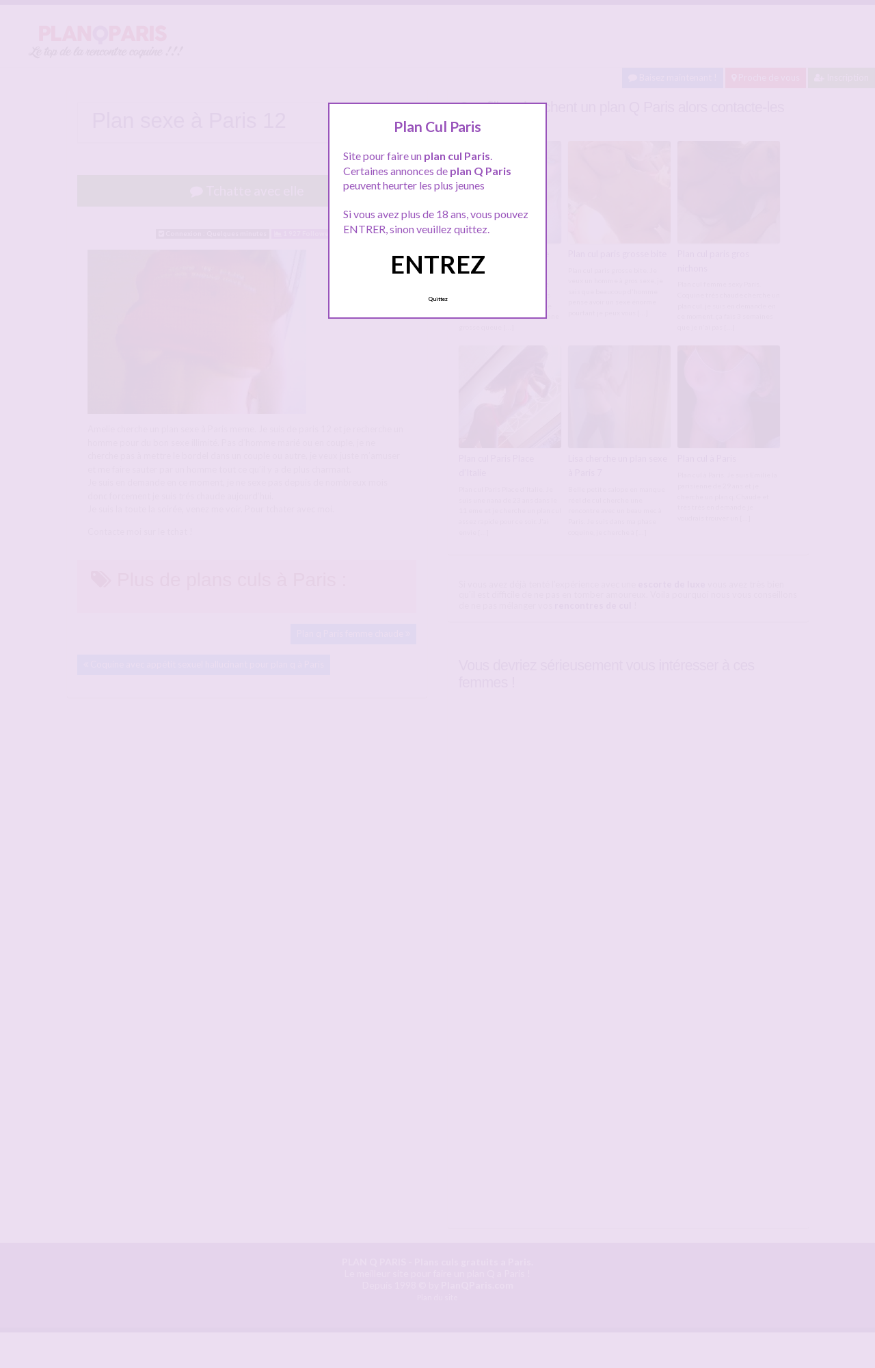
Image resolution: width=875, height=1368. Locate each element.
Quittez (438, 298)
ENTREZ (437, 264)
